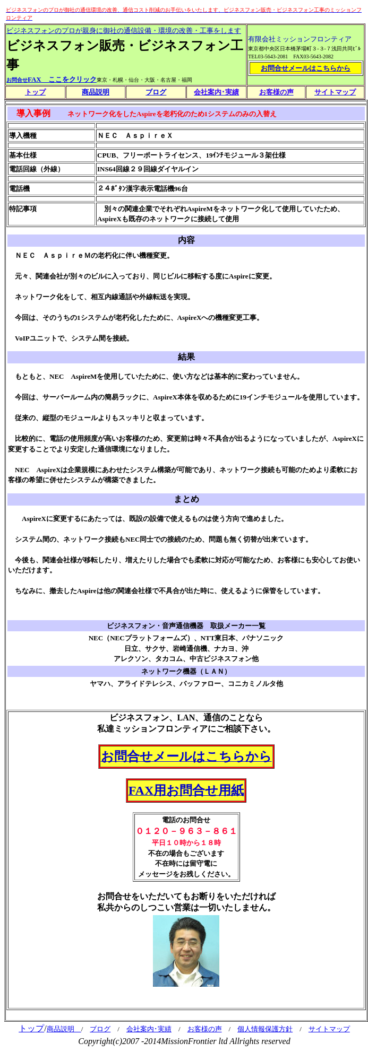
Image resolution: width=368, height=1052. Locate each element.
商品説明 (95, 92)
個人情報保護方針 (265, 1029)
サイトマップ (329, 1029)
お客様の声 (204, 1029)
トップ (31, 1028)
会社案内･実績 (149, 1029)
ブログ (100, 1029)
